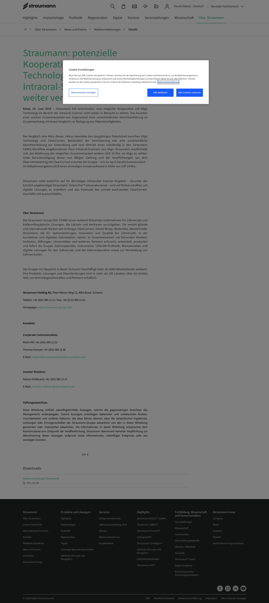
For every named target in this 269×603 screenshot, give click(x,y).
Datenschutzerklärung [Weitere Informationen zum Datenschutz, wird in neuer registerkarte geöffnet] (168, 82)
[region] (136, 82)
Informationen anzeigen (83, 92)
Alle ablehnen (160, 92)
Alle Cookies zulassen (189, 92)
